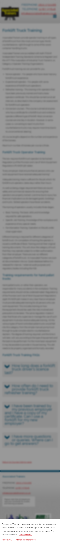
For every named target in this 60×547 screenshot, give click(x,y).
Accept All (7, 540)
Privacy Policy (25, 534)
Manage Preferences (26, 540)
